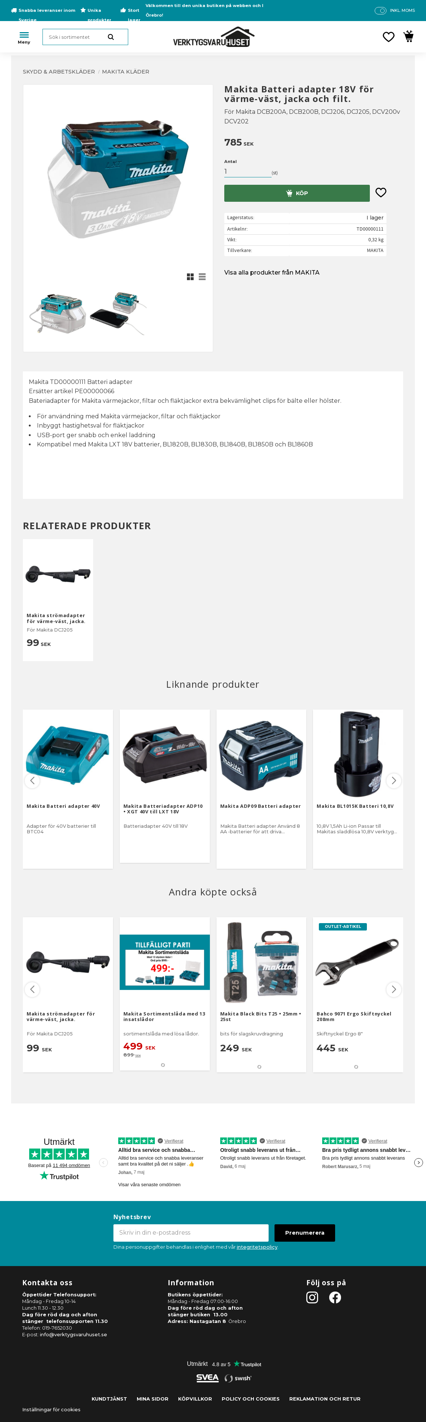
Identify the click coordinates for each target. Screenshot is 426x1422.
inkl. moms (402, 10)
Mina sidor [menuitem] (152, 1399)
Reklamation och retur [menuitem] (325, 1399)
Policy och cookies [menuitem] (251, 1399)
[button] (389, 37)
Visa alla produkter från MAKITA (272, 272)
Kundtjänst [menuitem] (109, 1399)
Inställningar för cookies (51, 1409)
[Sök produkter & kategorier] (85, 37)
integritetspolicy (257, 1247)
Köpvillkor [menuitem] (195, 1399)
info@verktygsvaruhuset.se (73, 1334)
